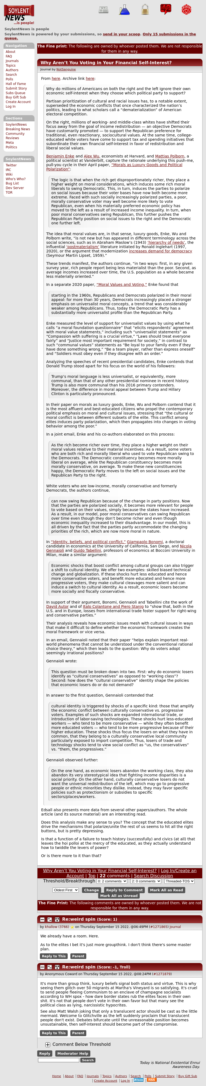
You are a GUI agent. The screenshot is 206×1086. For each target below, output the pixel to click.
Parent (78, 956)
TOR (9, 192)
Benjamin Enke (60, 156)
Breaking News (18, 129)
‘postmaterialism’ (82, 247)
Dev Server (15, 188)
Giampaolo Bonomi (145, 542)
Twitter (11, 165)
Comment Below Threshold (82, 1044)
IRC (8, 170)
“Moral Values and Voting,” (122, 284)
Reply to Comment (124, 890)
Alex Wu (91, 156)
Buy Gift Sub (16, 97)
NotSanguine (66, 69)
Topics (11, 65)
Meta (10, 143)
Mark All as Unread (119, 896)
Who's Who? (16, 179)
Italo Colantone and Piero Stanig (113, 606)
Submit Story (16, 88)
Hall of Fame (16, 84)
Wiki (9, 174)
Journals (12, 61)
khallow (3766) (57, 927)
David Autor (57, 606)
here (56, 78)
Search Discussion (153, 875)
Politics (11, 147)
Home (56, 1076)
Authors (12, 70)
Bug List (12, 183)
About (10, 52)
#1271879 (162, 974)
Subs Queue (15, 93)
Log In (11, 106)
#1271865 (158, 927)
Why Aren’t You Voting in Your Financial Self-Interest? (105, 62)
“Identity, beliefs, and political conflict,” (88, 542)
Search (11, 75)
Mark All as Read (166, 890)
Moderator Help (72, 1053)
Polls (9, 79)
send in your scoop (121, 34)
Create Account (18, 102)
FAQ (9, 56)
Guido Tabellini (87, 550)
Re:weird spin (78, 919)
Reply (44, 1053)
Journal (175, 927)
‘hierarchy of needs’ (166, 242)
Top (91, 875)
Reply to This (54, 956)
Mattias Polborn (169, 156)
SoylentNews (19, 15)
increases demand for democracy (160, 251)
